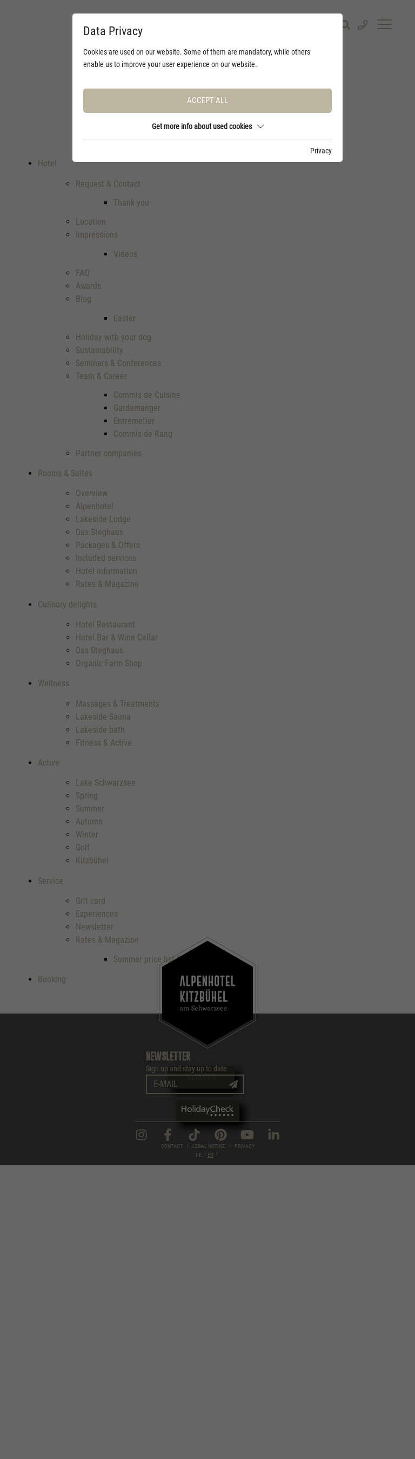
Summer (201, 1077)
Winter (207, 1111)
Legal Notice (208, 1440)
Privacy (245, 1440)
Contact (172, 1440)
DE (199, 1449)
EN (210, 1449)
